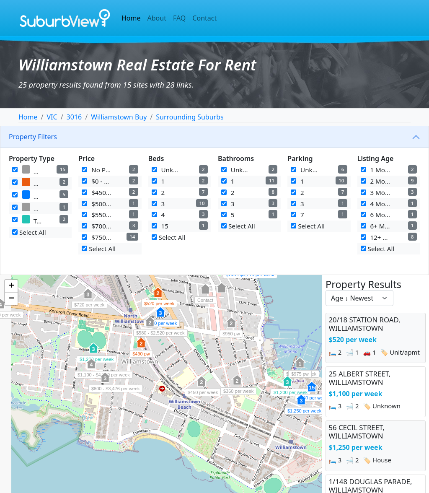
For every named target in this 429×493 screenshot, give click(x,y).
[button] (158, 296)
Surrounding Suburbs (189, 117)
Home (131, 18)
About (156, 18)
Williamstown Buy (119, 117)
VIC (52, 117)
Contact (204, 18)
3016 (74, 117)
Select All (29, 232)
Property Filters (33, 136)
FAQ (179, 18)
